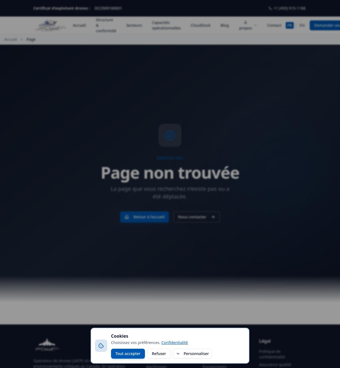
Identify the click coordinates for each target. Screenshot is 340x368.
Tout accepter (128, 353)
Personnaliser (192, 353)
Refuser (159, 353)
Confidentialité (174, 342)
